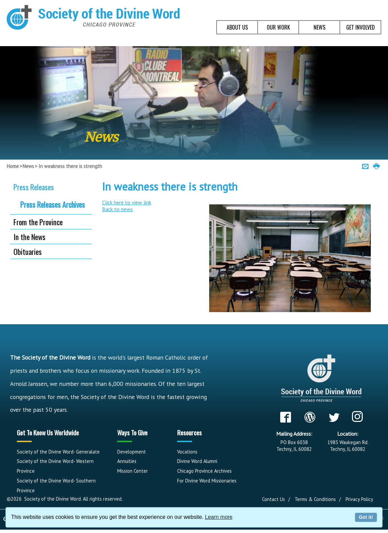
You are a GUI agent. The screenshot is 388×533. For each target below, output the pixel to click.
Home (13, 166)
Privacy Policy (359, 499)
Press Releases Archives (52, 204)
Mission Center (132, 471)
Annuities (126, 461)
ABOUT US (237, 27)
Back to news (117, 209)
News (28, 166)
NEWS (319, 27)
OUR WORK (278, 27)
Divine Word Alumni (197, 461)
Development (131, 451)
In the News (29, 236)
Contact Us (273, 499)
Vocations (187, 451)
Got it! (366, 517)
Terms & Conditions (315, 499)
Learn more (218, 517)
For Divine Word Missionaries (206, 480)
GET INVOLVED (360, 27)
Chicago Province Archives (204, 471)
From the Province (38, 221)
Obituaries (27, 251)
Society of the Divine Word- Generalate (58, 451)
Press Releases (33, 186)
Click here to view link (126, 202)
